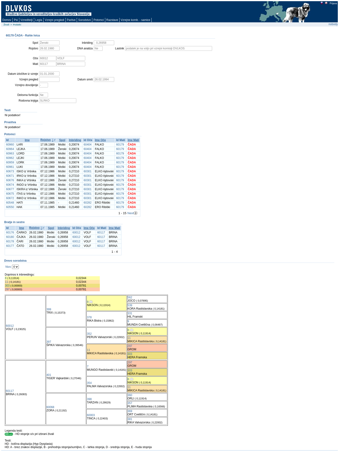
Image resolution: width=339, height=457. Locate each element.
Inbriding (75, 140)
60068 (50, 407)
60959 (10, 162)
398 (89, 399)
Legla (38, 20)
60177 (10, 246)
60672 (10, 198)
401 (48, 375)
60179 (120, 144)
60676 (10, 180)
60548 (10, 202)
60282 (87, 202)
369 (130, 411)
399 (48, 309)
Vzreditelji (26, 20)
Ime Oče (100, 140)
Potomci (98, 20)
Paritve (71, 20)
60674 (10, 184)
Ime (27, 140)
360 (130, 395)
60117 (101, 232)
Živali (6, 24)
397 (48, 341)
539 (130, 305)
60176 (10, 232)
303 (7, 285)
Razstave (112, 20)
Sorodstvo (84, 20)
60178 (10, 241)
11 (6, 282)
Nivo (8, 266)
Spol (62, 140)
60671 (10, 175)
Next (130, 213)
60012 (76, 232)
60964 (10, 149)
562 (130, 297)
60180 (10, 237)
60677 (10, 189)
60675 (10, 193)
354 (89, 383)
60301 (87, 171)
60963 (10, 153)
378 (89, 317)
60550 (10, 207)
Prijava (333, 3)
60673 (10, 171)
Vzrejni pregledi (54, 20)
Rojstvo (45, 140)
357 (130, 403)
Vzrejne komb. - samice (135, 20)
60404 (87, 144)
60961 (10, 167)
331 (130, 313)
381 (130, 419)
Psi (16, 20)
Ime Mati (133, 140)
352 (89, 333)
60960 (10, 144)
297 (7, 289)
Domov (6, 20)
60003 (91, 415)
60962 (10, 158)
